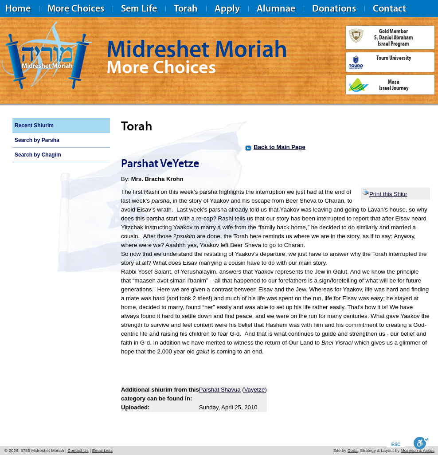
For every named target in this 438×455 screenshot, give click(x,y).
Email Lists (102, 450)
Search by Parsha (37, 140)
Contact (389, 8)
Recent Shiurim (34, 125)
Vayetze (254, 389)
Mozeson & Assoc (417, 450)
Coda (353, 450)
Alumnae (276, 8)
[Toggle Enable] (421, 443)
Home (18, 8)
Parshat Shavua (220, 389)
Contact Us (77, 450)
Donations (334, 8)
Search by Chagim (38, 155)
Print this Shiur (384, 194)
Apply (227, 8)
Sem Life (139, 8)
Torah (186, 8)
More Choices (75, 8)
